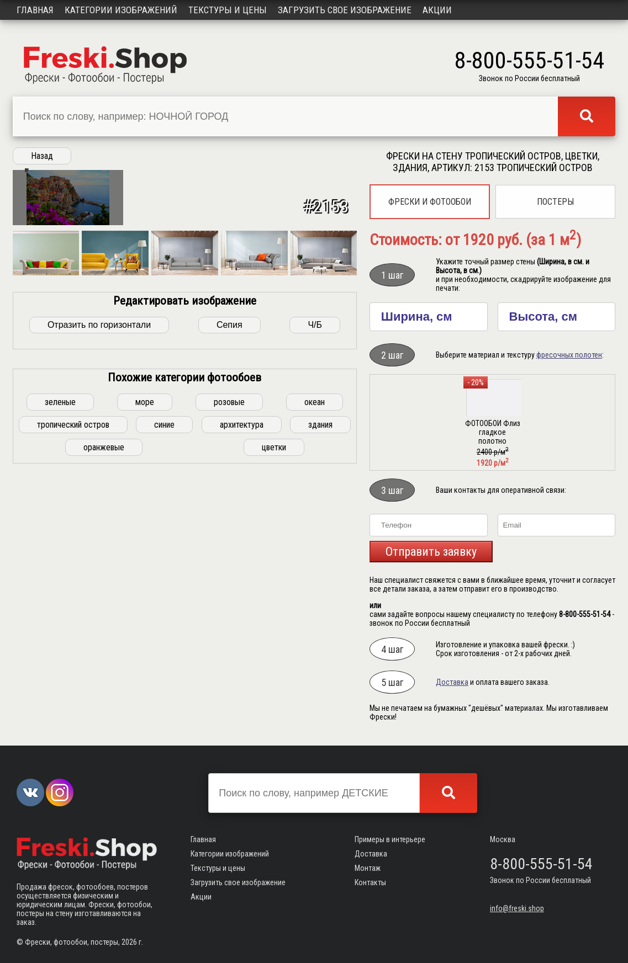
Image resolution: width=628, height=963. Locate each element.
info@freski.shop (517, 908)
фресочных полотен (569, 354)
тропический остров (73, 600)
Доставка (452, 682)
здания (320, 600)
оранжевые (103, 623)
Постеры (555, 201)
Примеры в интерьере (390, 839)
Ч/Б (315, 501)
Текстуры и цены (227, 9)
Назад (42, 156)
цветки (274, 623)
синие (164, 600)
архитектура (241, 600)
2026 (129, 942)
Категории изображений (121, 9)
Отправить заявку (431, 551)
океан (314, 578)
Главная (35, 9)
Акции (437, 9)
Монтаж (368, 868)
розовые (229, 578)
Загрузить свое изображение (344, 9)
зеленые (60, 578)
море (144, 578)
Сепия (229, 501)
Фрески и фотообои (429, 201)
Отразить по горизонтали (99, 501)
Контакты (370, 882)
